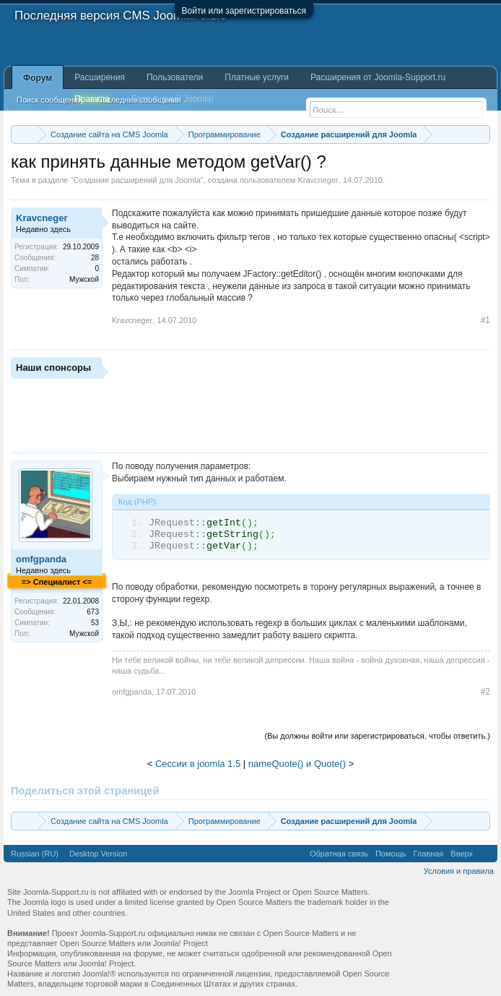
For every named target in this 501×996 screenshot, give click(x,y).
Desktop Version (98, 853)
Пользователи (175, 77)
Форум (37, 78)
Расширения (99, 77)
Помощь (390, 853)
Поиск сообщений (49, 99)
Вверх (461, 853)
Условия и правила (459, 871)
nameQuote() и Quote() (297, 763)
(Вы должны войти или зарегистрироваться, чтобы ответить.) (377, 735)
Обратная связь (339, 853)
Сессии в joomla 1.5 (197, 763)
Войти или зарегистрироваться (244, 11)
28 (95, 258)
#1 (485, 320)
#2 (485, 692)
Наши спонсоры (53, 367)
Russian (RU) (34, 853)
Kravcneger (317, 180)
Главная (428, 853)
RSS (485, 854)
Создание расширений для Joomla (136, 180)
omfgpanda (41, 559)
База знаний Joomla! (172, 99)
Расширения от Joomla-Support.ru (377, 77)
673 (93, 612)
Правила (92, 99)
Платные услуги (257, 77)
